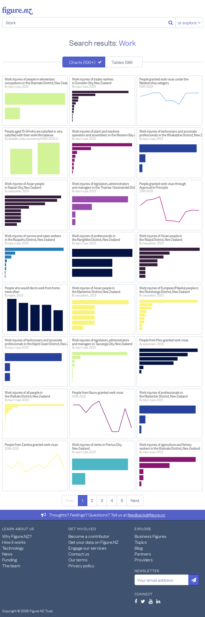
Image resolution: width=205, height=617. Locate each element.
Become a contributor (88, 536)
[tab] (83, 62)
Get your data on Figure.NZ (93, 542)
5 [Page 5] (122, 500)
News (7, 554)
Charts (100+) (82, 62)
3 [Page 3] (102, 500)
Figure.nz (17, 11)
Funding (9, 559)
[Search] (170, 22)
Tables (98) (122, 62)
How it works (14, 542)
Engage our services (87, 548)
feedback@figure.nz (146, 515)
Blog (139, 548)
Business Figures (150, 536)
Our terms (78, 559)
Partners (143, 554)
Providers (144, 559)
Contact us (78, 554)
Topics (141, 542)
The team (11, 565)
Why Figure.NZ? (17, 536)
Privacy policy (81, 565)
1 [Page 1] (82, 500)
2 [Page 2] (92, 500)
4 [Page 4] (112, 500)
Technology (13, 548)
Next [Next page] (135, 500)
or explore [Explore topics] (189, 22)
